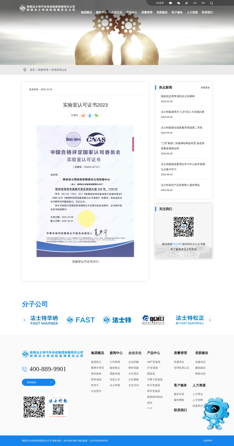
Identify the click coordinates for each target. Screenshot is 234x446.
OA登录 (160, 3)
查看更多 (205, 87)
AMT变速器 (153, 362)
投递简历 (198, 405)
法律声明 (207, 440)
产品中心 (131, 12)
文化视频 (133, 379)
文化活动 (133, 385)
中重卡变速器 (155, 379)
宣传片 (95, 385)
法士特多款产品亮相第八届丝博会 (180, 185)
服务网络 (179, 400)
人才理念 (198, 394)
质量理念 (179, 362)
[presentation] (24, 320)
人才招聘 (198, 400)
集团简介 (96, 362)
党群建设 (162, 12)
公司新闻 (115, 362)
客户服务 (177, 12)
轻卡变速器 (153, 385)
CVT (149, 408)
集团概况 (86, 12)
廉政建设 (200, 367)
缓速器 (151, 373)
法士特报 (115, 385)
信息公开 (115, 379)
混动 (149, 402)
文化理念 (133, 373)
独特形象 (133, 367)
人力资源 (192, 12)
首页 (32, 69)
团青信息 (200, 373)
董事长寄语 (97, 367)
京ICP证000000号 (99, 440)
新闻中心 (101, 12)
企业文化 (116, 12)
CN (194, 3)
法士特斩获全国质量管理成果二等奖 (181, 127)
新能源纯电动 (155, 396)
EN (203, 3)
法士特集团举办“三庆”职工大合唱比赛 (182, 111)
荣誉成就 (96, 379)
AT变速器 (152, 367)
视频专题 (115, 373)
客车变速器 (153, 391)
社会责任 (96, 391)
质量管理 (146, 12)
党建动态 (200, 362)
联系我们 (207, 12)
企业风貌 (133, 362)
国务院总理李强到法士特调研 (178, 96)
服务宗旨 (179, 394)
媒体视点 (115, 367)
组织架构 (96, 373)
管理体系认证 (181, 367)
